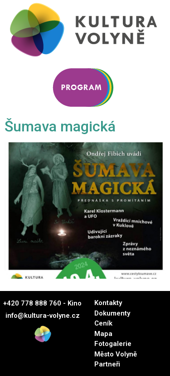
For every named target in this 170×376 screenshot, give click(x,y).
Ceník (103, 323)
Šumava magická (60, 126)
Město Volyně (115, 354)
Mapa (103, 334)
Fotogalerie (112, 344)
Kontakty (108, 303)
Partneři (107, 364)
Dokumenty (112, 313)
